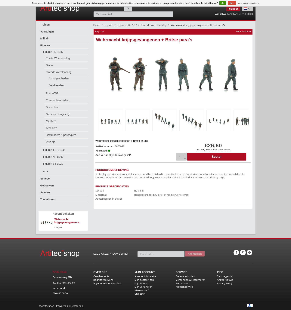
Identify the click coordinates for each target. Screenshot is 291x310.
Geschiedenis (101, 276)
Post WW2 (52, 93)
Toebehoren (47, 199)
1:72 (45, 170)
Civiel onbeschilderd (58, 100)
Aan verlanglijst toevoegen (113, 154)
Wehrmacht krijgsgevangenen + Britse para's (198, 25)
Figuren (45, 45)
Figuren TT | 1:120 (54, 149)
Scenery (45, 192)
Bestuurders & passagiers (61, 135)
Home (96, 25)
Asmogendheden (59, 78)
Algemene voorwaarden (107, 283)
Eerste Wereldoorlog (58, 58)
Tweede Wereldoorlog (59, 72)
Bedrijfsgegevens (103, 279)
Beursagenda (225, 276)
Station (50, 65)
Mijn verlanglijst (143, 286)
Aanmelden (195, 252)
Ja (222, 3)
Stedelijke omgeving (58, 114)
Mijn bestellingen (144, 279)
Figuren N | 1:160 (53, 156)
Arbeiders (51, 128)
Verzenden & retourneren (191, 279)
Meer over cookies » (248, 3)
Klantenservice (184, 286)
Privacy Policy (224, 283)
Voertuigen (47, 31)
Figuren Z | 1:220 (53, 163)
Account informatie (145, 276)
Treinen (45, 24)
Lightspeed (76, 306)
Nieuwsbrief (141, 290)
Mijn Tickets (141, 283)
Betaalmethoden (185, 276)
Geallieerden (56, 85)
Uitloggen (140, 293)
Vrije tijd (50, 141)
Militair (44, 38)
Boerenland (53, 107)
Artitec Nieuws (225, 279)
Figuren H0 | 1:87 (53, 51)
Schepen (45, 178)
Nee (232, 3)
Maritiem (51, 121)
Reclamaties (183, 283)
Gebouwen (47, 185)
